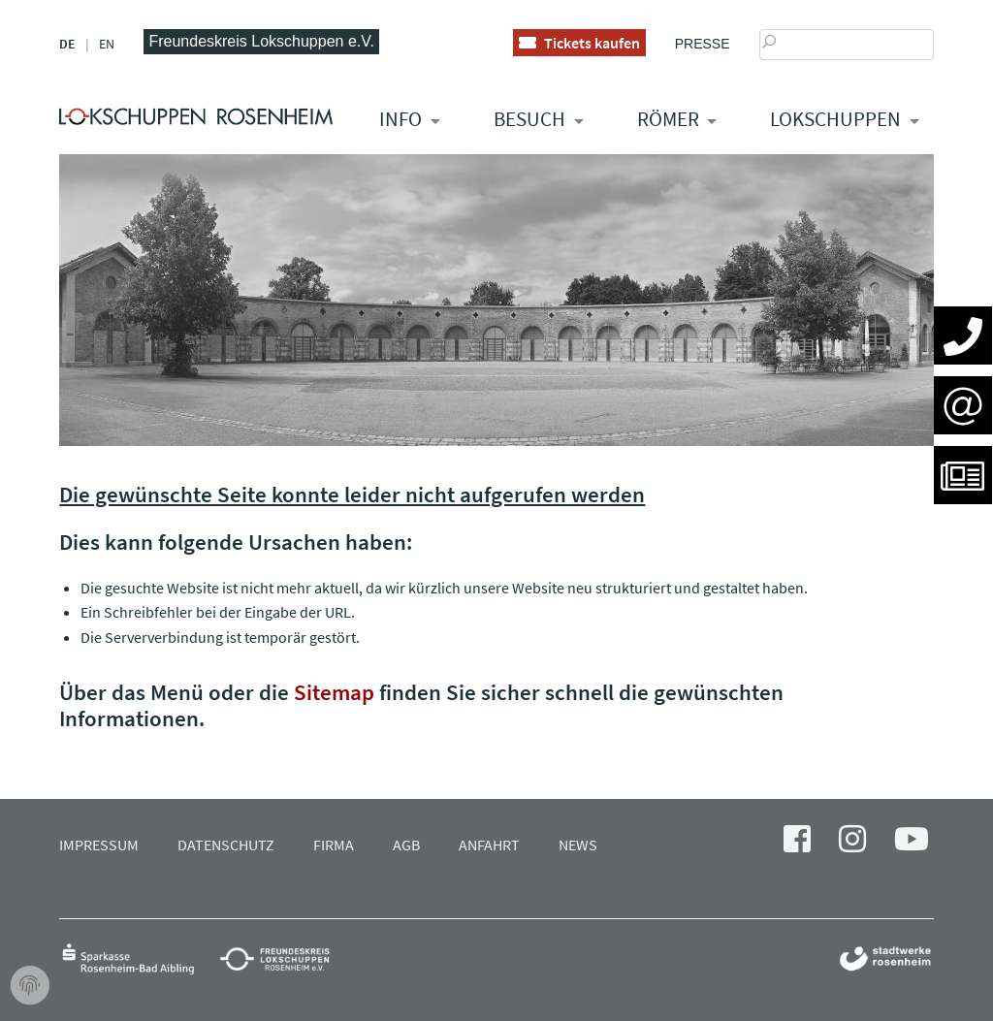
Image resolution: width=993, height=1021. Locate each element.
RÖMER (668, 119)
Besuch (529, 119)
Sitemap (334, 692)
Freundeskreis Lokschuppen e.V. (260, 41)
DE (67, 43)
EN (106, 43)
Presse (702, 43)
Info (400, 119)
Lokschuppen (835, 119)
